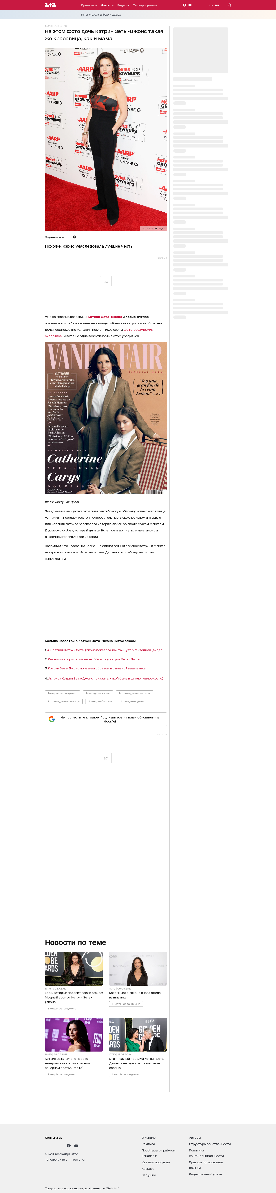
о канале (149, 1137)
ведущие (149, 1175)
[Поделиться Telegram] (68, 237)
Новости (107, 5)
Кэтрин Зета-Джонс (105, 316)
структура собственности (210, 1143)
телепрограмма (145, 5)
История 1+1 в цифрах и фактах (101, 14)
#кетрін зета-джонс (62, 1008)
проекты (89, 5)
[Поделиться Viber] (80, 237)
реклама (148, 1143)
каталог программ (156, 1162)
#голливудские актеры (134, 692)
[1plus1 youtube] (76, 1145)
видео (123, 5)
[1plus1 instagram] (47, 1145)
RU (217, 5)
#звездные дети (132, 701)
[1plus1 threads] (54, 1145)
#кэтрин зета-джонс (62, 692)
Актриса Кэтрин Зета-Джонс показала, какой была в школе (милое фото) (105, 678)
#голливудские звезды (64, 701)
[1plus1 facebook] (69, 1145)
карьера (148, 1168)
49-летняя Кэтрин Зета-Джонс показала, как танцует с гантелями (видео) (105, 649)
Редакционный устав (205, 1174)
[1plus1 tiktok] (61, 1145)
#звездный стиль (100, 701)
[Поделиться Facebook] (74, 237)
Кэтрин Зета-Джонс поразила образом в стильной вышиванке (96, 668)
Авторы (195, 1137)
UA (211, 5)
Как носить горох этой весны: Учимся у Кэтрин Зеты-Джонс (94, 659)
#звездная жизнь (98, 692)
